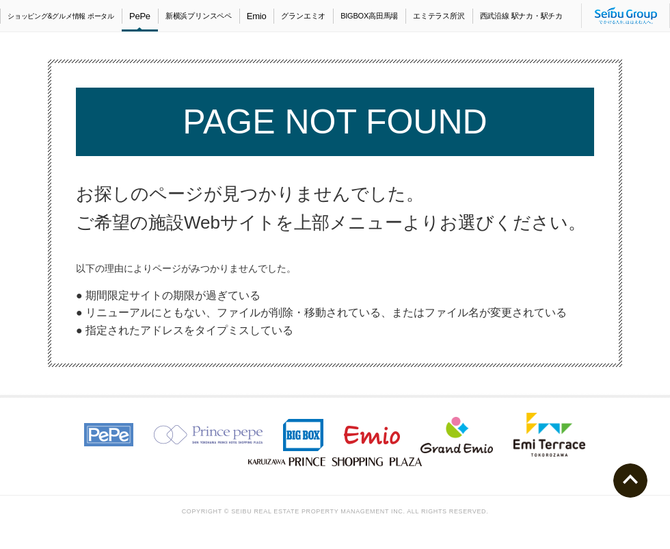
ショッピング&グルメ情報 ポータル (61, 16)
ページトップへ (630, 480)
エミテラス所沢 (438, 16)
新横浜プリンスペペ (198, 16)
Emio (257, 16)
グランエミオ (303, 16)
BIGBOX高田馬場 (369, 16)
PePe (139, 16)
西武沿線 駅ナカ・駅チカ (521, 16)
